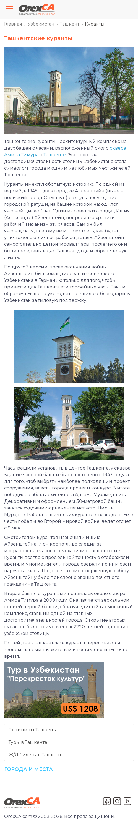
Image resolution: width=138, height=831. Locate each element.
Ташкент (69, 24)
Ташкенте (54, 154)
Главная (13, 24)
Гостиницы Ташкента (33, 729)
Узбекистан (41, 24)
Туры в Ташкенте (28, 742)
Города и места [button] (30, 769)
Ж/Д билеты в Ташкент (35, 754)
